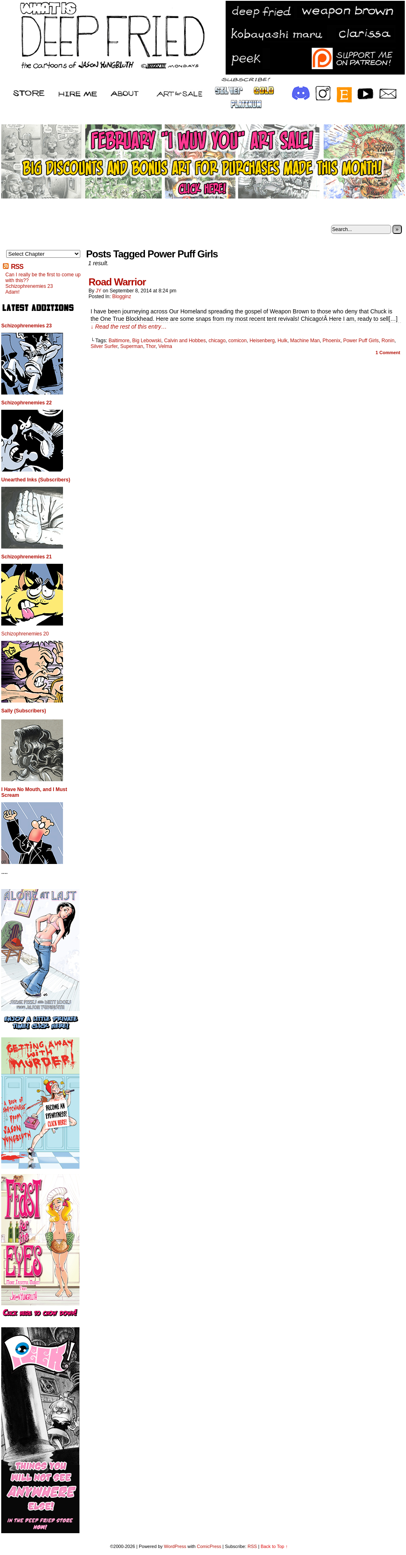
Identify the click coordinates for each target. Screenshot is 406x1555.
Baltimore (119, 340)
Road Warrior (117, 281)
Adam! (12, 292)
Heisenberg (262, 340)
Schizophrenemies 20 (25, 634)
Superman (131, 346)
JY (98, 291)
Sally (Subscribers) (23, 711)
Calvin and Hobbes (184, 340)
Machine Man (305, 340)
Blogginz (121, 296)
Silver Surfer (104, 346)
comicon (238, 340)
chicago (216, 340)
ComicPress (209, 1546)
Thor (151, 346)
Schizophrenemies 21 (26, 557)
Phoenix (331, 340)
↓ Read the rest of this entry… (129, 326)
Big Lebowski (146, 340)
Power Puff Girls (360, 340)
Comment (388, 352)
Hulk (282, 340)
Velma (165, 346)
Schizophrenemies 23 (29, 286)
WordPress (175, 1546)
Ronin (388, 340)
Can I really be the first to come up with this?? (43, 277)
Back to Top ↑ (274, 1546)
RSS (17, 266)
